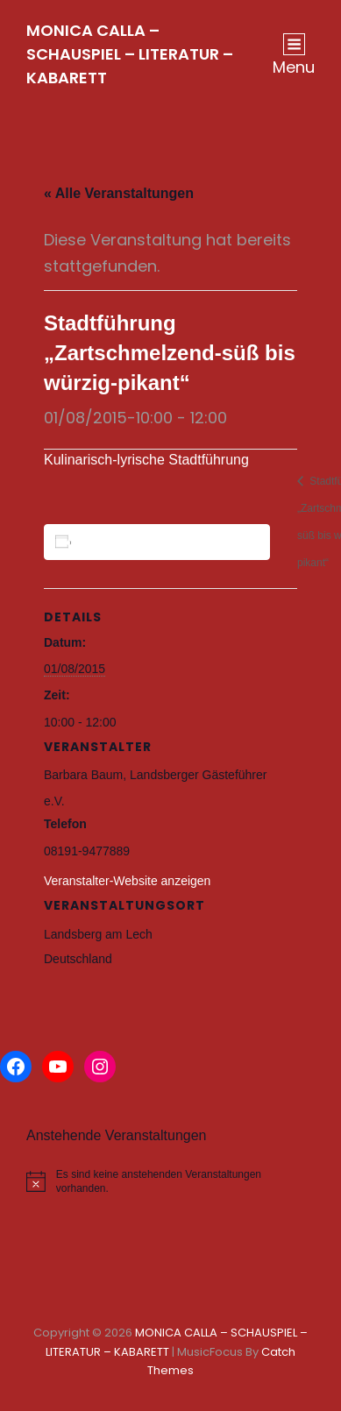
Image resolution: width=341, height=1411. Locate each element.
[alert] (170, 1181)
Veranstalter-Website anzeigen (127, 881)
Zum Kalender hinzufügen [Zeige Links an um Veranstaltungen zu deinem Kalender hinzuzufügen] (160, 542)
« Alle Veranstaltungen (119, 193)
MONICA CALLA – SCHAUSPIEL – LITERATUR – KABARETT (129, 54)
